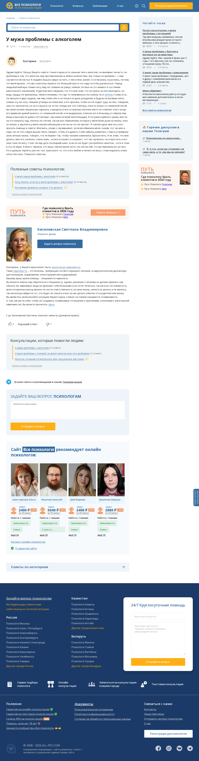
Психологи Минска (82, 642)
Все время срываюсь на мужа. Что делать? (39, 187)
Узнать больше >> (108, 212)
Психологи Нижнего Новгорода (25, 642)
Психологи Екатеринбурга (22, 637)
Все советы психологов (157, 110)
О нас (120, 5)
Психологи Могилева (84, 656)
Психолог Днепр (47, 234)
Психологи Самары (17, 661)
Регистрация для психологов (168, 733)
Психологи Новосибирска (21, 633)
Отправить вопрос (158, 662)
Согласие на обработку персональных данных (102, 719)
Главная (10, 18)
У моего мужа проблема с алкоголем (35, 176)
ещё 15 (72, 535)
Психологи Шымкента (84, 613)
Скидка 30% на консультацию (24, 718)
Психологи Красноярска (20, 652)
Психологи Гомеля (82, 647)
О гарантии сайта (26, 548)
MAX (65, 217)
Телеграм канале (72, 382)
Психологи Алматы (82, 604)
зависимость (20, 270)
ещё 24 (15, 535)
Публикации (100, 5)
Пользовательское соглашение (93, 709)
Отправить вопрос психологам (163, 718)
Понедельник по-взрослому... (163, 138)
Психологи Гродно (82, 661)
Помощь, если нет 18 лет (21, 723)
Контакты (150, 709)
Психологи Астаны (82, 609)
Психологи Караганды (84, 618)
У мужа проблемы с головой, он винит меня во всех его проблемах (52, 353)
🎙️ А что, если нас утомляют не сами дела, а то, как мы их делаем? (164, 150)
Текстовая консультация (167, 684)
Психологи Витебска (83, 652)
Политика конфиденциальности (94, 714)
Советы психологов (29, 18)
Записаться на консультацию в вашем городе (118, 684)
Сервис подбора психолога (27, 684)
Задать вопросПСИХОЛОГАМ (196, 497)
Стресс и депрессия (48, 530)
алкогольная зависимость (66, 267)
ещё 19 (101, 535)
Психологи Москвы (18, 623)
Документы (83, 704)
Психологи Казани (17, 647)
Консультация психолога (171, 5)
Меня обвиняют (152, 90)
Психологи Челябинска (20, 656)
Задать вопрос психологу (60, 243)
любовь (108, 94)
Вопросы (78, 5)
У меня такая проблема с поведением (165, 72)
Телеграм (68, 214)
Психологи (56, 5)
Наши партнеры (154, 714)
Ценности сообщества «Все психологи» (30, 728)
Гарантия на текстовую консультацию (30, 714)
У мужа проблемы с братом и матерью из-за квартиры (160, 53)
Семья (16, 529)
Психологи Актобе (82, 623)
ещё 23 (44, 535)
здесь (51, 304)
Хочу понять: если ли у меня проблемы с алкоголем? (44, 181)
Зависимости (40, 46)
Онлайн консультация (67, 684)
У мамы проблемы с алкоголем (32, 347)
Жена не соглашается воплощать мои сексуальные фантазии (49, 358)
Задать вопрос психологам (27, 194)
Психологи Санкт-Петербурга (24, 628)
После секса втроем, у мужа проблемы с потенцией (159, 32)
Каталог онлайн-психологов (28, 542)
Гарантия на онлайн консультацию (28, 709)
